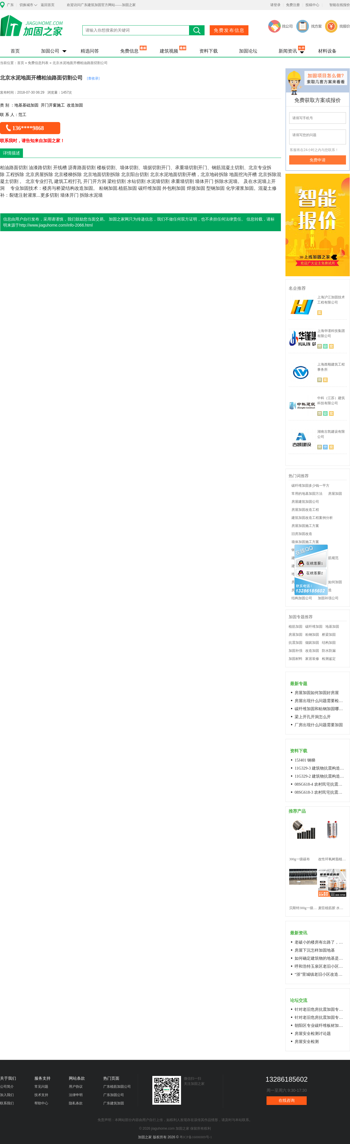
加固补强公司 (328, 598)
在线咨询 (287, 1100)
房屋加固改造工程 (305, 510)
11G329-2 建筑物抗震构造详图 (320, 776)
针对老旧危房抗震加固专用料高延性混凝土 (320, 1009)
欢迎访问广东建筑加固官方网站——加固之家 (101, 5)
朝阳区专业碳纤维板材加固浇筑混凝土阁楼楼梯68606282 (320, 1025)
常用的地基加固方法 (306, 494)
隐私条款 (76, 1103)
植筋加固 (295, 627)
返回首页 (48, 5)
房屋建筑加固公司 (305, 502)
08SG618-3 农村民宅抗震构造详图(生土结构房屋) (320, 792)
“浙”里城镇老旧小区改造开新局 (320, 974)
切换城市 (26, 5)
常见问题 (41, 1087)
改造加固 (312, 651)
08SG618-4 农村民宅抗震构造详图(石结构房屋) (320, 784)
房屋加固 (335, 494)
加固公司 (50, 51)
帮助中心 (41, 1103)
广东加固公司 (113, 1095)
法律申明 (76, 1095)
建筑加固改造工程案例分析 (312, 518)
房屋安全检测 (307, 1041)
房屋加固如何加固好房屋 (317, 693)
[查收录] (93, 78)
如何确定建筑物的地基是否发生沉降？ (320, 958)
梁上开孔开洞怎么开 (313, 717)
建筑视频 (169, 51)
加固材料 (295, 659)
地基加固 (332, 627)
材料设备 (327, 51)
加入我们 (7, 1095)
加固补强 (295, 651)
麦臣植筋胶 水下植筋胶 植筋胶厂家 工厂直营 (332, 908)
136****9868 (28, 128)
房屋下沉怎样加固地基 (315, 950)
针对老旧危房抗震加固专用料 (320, 1017)
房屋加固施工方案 (305, 526)
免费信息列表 (38, 63)
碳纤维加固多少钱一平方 (310, 486)
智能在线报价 (339, 5)
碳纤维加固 (313, 627)
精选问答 (90, 51)
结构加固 (329, 643)
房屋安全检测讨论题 (313, 1033)
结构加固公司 (301, 598)
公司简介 (7, 1087)
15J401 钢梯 (305, 760)
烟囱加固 (312, 643)
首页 (15, 51)
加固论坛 (248, 51)
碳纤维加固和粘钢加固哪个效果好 (320, 709)
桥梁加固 (329, 635)
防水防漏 (329, 651)
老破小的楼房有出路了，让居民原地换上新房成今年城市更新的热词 (320, 942)
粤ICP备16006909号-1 (196, 1137)
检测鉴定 (329, 659)
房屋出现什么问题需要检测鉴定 (320, 701)
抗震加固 (295, 643)
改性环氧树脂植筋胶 (332, 859)
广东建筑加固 (113, 1103)
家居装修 (312, 659)
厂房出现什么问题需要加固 (319, 725)
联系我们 (7, 1103)
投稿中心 (312, 5)
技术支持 (41, 1095)
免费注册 (293, 5)
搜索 (197, 30)
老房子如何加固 (330, 582)
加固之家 (31, 29)
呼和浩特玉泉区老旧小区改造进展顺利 (320, 966)
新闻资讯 (288, 51)
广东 (10, 5)
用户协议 (76, 1087)
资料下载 (208, 51)
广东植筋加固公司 (117, 1087)
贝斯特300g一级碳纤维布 (303, 908)
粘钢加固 (312, 635)
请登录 (275, 5)
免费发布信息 (229, 30)
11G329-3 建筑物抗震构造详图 (320, 768)
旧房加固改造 (301, 534)
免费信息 (129, 51)
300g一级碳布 (299, 859)
